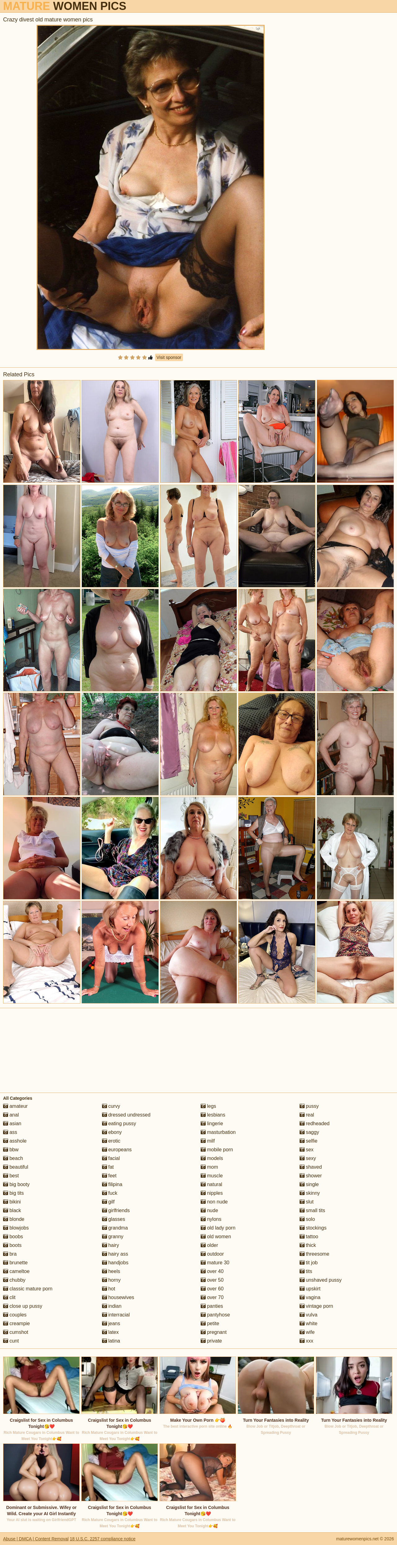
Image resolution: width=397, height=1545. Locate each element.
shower (311, 1175)
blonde (14, 1219)
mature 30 (215, 1262)
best (11, 1175)
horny (111, 1280)
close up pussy (22, 1306)
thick (308, 1245)
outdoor (212, 1254)
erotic (111, 1141)
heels (111, 1271)
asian (12, 1123)
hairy (110, 1245)
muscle (212, 1175)
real (307, 1114)
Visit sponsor (169, 357)
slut (307, 1201)
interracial (116, 1314)
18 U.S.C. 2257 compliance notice (103, 1538)
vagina (310, 1297)
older (209, 1245)
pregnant (214, 1332)
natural (211, 1184)
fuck (110, 1193)
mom (209, 1167)
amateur (15, 1106)
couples (15, 1314)
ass (10, 1132)
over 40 (212, 1271)
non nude (214, 1201)
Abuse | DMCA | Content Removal (36, 1538)
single (309, 1184)
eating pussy (119, 1123)
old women (216, 1236)
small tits (312, 1210)
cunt (11, 1340)
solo (307, 1219)
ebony (112, 1132)
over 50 (212, 1280)
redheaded (315, 1123)
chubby (14, 1280)
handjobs (115, 1262)
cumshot (15, 1332)
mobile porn (217, 1149)
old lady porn (218, 1227)
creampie (16, 1323)
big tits (13, 1193)
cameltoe (16, 1271)
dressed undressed (126, 1114)
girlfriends (116, 1210)
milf (208, 1141)
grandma (115, 1227)
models (212, 1158)
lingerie (212, 1123)
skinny (310, 1193)
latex (110, 1332)
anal (11, 1114)
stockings (313, 1227)
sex (307, 1149)
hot (108, 1288)
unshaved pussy (321, 1280)
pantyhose (215, 1314)
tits (306, 1271)
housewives (118, 1297)
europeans (117, 1149)
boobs (13, 1236)
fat (108, 1167)
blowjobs (16, 1227)
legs (208, 1106)
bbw (11, 1149)
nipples (212, 1193)
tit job (309, 1262)
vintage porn (316, 1306)
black (12, 1210)
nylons (211, 1219)
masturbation (218, 1132)
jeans (111, 1323)
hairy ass (115, 1254)
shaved (311, 1167)
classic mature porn (27, 1288)
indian (112, 1306)
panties (212, 1306)
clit (9, 1297)
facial (111, 1158)
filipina (112, 1184)
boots (12, 1245)
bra (10, 1254)
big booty (16, 1184)
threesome (314, 1254)
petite (210, 1323)
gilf (108, 1201)
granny (112, 1236)
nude (209, 1210)
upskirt (310, 1288)
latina (111, 1340)
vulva (309, 1314)
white (309, 1323)
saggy (309, 1132)
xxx (306, 1340)
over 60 (212, 1288)
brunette (15, 1262)
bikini (12, 1201)
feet (109, 1175)
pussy (309, 1106)
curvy (111, 1106)
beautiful (15, 1167)
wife (307, 1332)
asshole (15, 1141)
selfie (309, 1141)
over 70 (212, 1297)
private (211, 1340)
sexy (308, 1158)
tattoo (309, 1236)
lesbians (213, 1114)
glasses (113, 1219)
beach (13, 1158)
